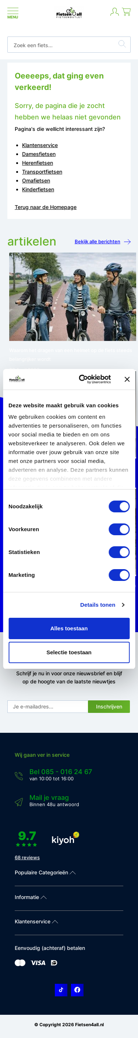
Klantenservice (40, 145)
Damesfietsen (39, 154)
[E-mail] (48, 706)
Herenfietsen (37, 163)
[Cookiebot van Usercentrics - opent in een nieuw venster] (82, 379)
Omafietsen (36, 180)
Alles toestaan (69, 628)
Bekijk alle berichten (103, 241)
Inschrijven (109, 706)
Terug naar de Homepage (46, 207)
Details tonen (97, 605)
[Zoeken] (122, 45)
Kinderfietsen (38, 189)
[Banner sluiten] (127, 379)
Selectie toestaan (69, 652)
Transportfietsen (42, 171)
